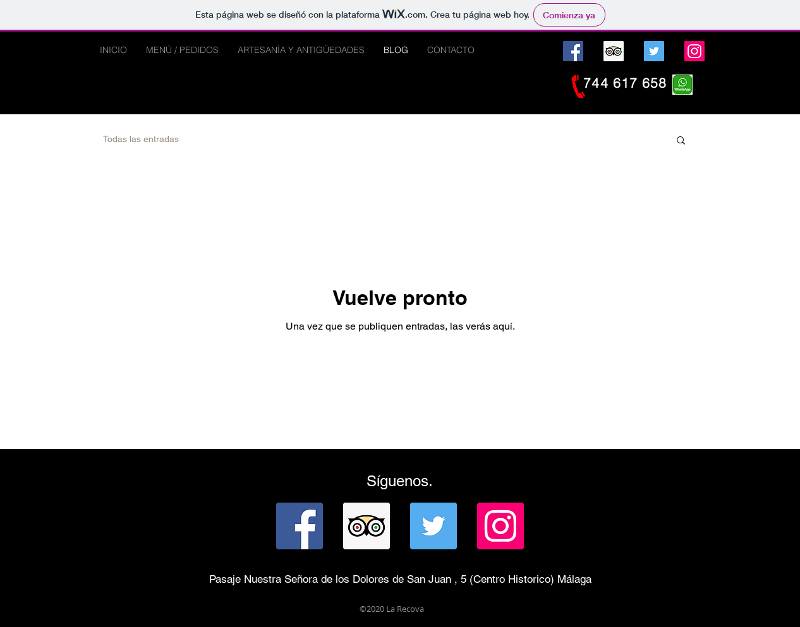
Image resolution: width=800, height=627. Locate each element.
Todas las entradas (141, 139)
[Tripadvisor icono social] (613, 51)
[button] (681, 141)
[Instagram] (694, 51)
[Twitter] (654, 51)
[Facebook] (573, 51)
